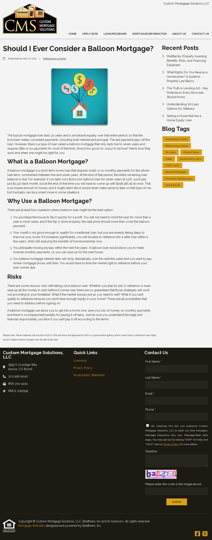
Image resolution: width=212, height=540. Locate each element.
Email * (150, 393)
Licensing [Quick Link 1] (80, 360)
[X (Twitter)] (205, 534)
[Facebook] (197, 534)
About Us (179, 33)
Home (72, 33)
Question (151, 451)
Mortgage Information (149, 33)
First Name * (153, 361)
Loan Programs (115, 33)
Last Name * (153, 377)
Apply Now (90, 33)
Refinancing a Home (54, 58)
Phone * (150, 409)
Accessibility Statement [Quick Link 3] (89, 375)
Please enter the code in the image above (173, 484)
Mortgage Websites (32, 525)
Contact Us (200, 33)
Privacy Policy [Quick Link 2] (83, 367)
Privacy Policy (171, 444)
